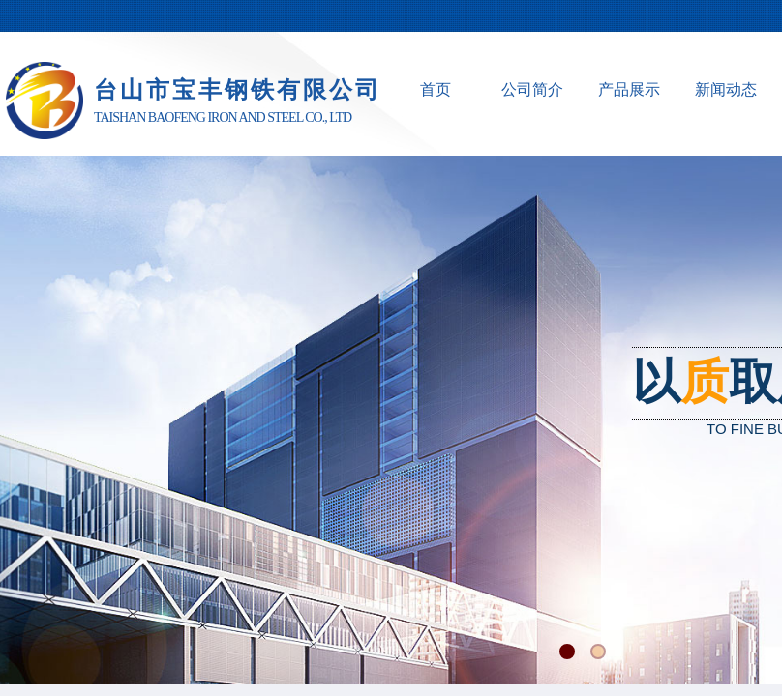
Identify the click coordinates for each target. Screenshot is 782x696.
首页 (435, 89)
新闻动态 (726, 89)
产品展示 (629, 89)
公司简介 (532, 89)
